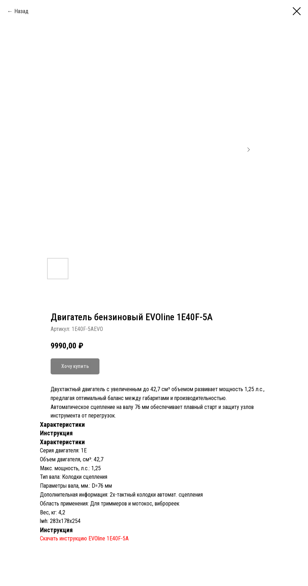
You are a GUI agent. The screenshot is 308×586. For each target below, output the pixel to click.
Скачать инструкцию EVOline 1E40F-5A (84, 538)
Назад (21, 11)
